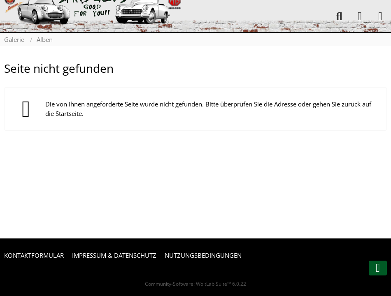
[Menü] (380, 16)
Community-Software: (195, 283)
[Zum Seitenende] (378, 268)
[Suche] (339, 16)
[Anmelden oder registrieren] (359, 16)
